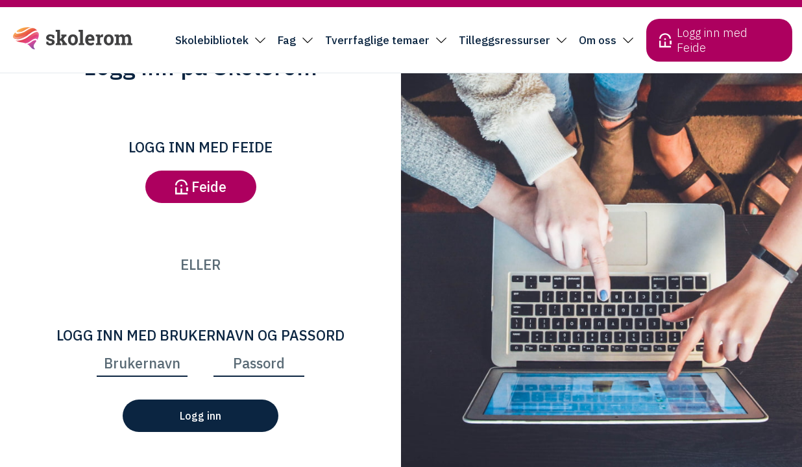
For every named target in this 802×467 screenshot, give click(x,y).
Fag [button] (287, 40)
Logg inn (200, 415)
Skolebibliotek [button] (212, 40)
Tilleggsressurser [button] (504, 40)
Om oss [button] (597, 40)
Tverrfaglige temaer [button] (377, 40)
